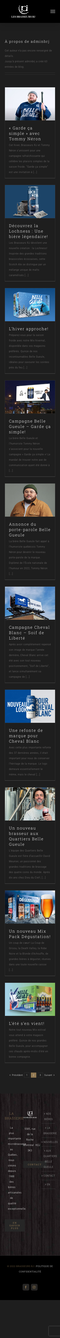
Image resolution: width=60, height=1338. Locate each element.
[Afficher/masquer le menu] (53, 11)
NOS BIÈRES (48, 1116)
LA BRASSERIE (49, 1130)
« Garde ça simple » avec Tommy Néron (25, 133)
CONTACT (49, 1175)
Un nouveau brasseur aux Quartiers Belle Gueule (26, 836)
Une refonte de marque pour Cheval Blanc (26, 736)
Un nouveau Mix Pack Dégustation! (30, 933)
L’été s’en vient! (27, 1023)
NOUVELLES (49, 1142)
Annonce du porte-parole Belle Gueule (30, 530)
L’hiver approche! (29, 328)
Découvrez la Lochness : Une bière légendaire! (28, 231)
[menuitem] (49, 1184)
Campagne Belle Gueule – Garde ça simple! (30, 426)
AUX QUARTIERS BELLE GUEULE (49, 1159)
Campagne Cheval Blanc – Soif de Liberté (29, 633)
